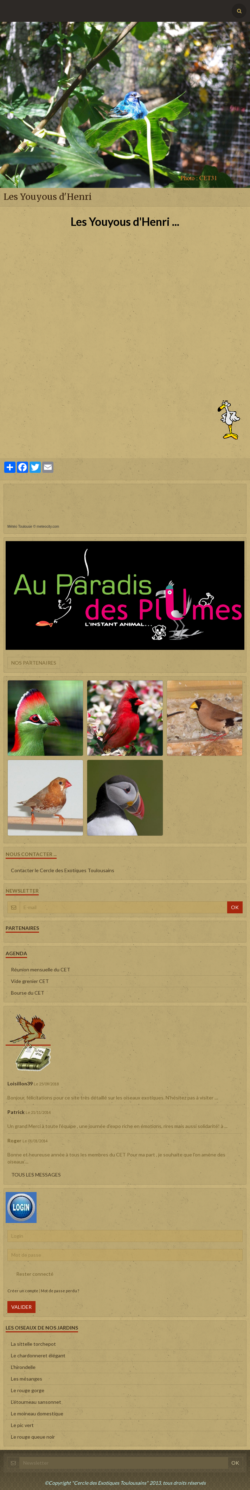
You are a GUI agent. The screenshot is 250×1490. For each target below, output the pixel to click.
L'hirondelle (23, 1367)
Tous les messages (36, 1175)
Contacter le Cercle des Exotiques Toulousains (62, 870)
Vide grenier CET (30, 981)
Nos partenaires (33, 663)
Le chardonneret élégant (38, 1355)
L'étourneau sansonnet (36, 1402)
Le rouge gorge (27, 1390)
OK (235, 907)
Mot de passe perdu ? (60, 1290)
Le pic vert (22, 1425)
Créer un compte (22, 1290)
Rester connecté (30, 1273)
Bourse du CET (27, 993)
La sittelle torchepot (33, 1344)
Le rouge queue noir (33, 1437)
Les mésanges (26, 1379)
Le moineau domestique (37, 1413)
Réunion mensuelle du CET (40, 969)
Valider (21, 1307)
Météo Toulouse (19, 526)
